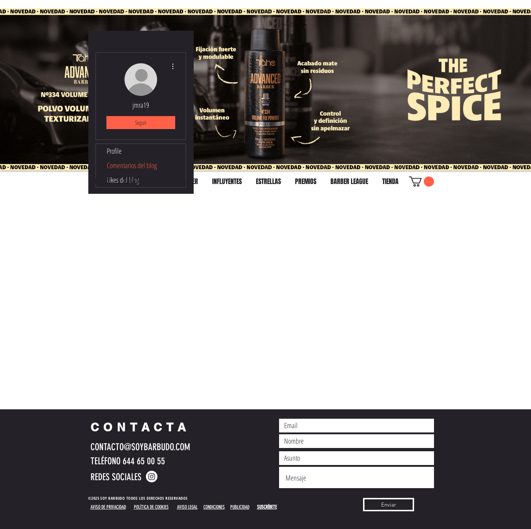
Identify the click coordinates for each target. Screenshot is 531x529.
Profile (114, 151)
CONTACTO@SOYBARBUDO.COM (140, 447)
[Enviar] (388, 504)
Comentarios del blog (132, 165)
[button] (421, 181)
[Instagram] (151, 476)
